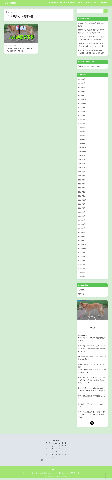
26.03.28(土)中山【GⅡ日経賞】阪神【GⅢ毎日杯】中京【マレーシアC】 (90, 45)
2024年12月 (82, 144)
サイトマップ (53, 3)
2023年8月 (81, 209)
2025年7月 (81, 116)
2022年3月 (81, 278)
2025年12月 (82, 96)
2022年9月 (81, 254)
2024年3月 (81, 181)
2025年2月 (81, 136)
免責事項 (104, 3)
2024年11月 (82, 148)
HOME (56, 471)
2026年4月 (81, 79)
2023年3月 (81, 229)
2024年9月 (81, 156)
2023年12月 (82, 193)
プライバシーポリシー (83, 474)
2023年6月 (81, 217)
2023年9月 (81, 205)
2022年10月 (82, 250)
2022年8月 (81, 258)
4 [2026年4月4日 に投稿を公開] (62, 448)
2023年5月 (81, 221)
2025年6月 (81, 120)
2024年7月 (81, 165)
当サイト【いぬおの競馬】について (71, 3)
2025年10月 (82, 104)
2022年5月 (81, 270)
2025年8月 (81, 112)
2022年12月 (82, 242)
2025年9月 (81, 108)
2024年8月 (81, 161)
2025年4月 (81, 128)
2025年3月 (81, 132)
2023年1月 (81, 238)
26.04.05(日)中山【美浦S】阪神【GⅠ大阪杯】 (92, 24)
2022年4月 (81, 274)
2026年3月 (81, 83)
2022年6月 (81, 266)
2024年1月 (81, 189)
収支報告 (81, 291)
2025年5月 (81, 124)
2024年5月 (81, 173)
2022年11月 (82, 246)
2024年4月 (81, 177)
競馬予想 (81, 295)
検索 (105, 11)
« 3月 (41, 462)
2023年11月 (82, 197)
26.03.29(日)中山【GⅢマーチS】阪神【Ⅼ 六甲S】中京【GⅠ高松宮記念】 (91, 38)
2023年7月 (81, 213)
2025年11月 (82, 100)
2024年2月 (81, 185)
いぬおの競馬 (11, 2)
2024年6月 (81, 169)
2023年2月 (81, 234)
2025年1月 (81, 140)
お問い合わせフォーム (92, 3)
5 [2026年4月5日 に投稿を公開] (65, 448)
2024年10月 (82, 152)
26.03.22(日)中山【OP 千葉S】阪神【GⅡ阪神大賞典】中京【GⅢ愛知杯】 (91, 52)
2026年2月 (81, 87)
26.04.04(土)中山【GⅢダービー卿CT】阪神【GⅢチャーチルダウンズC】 (91, 31)
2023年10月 (82, 201)
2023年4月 (81, 225)
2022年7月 (81, 262)
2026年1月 (81, 92)
